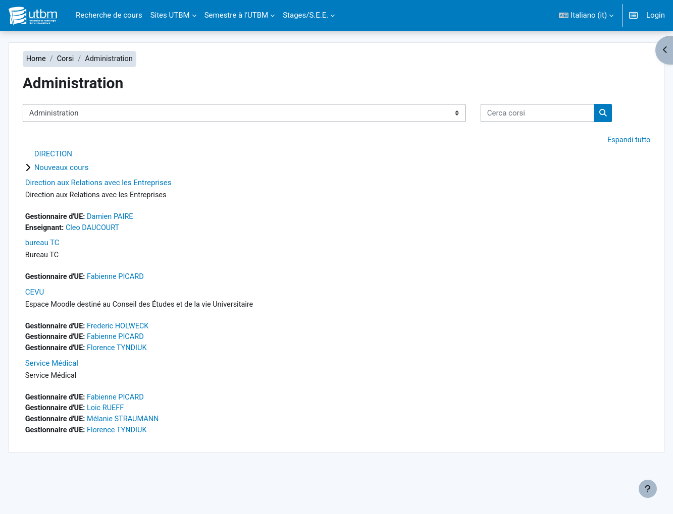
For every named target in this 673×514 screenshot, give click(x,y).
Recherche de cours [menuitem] (109, 15)
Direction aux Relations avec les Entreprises (120, 214)
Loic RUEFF (130, 444)
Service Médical (73, 398)
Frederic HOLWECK (143, 360)
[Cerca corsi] (101, 144)
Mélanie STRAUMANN (148, 455)
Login (655, 15)
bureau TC (64, 275)
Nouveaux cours (83, 199)
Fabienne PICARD (140, 310)
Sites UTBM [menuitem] (170, 15)
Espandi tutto (606, 172)
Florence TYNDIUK (142, 382)
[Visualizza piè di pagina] (648, 489)
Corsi (88, 59)
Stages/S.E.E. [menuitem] (305, 15)
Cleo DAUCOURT (116, 260)
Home (58, 59)
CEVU (56, 325)
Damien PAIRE (135, 249)
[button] (586, 15)
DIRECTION (75, 185)
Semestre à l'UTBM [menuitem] (236, 15)
